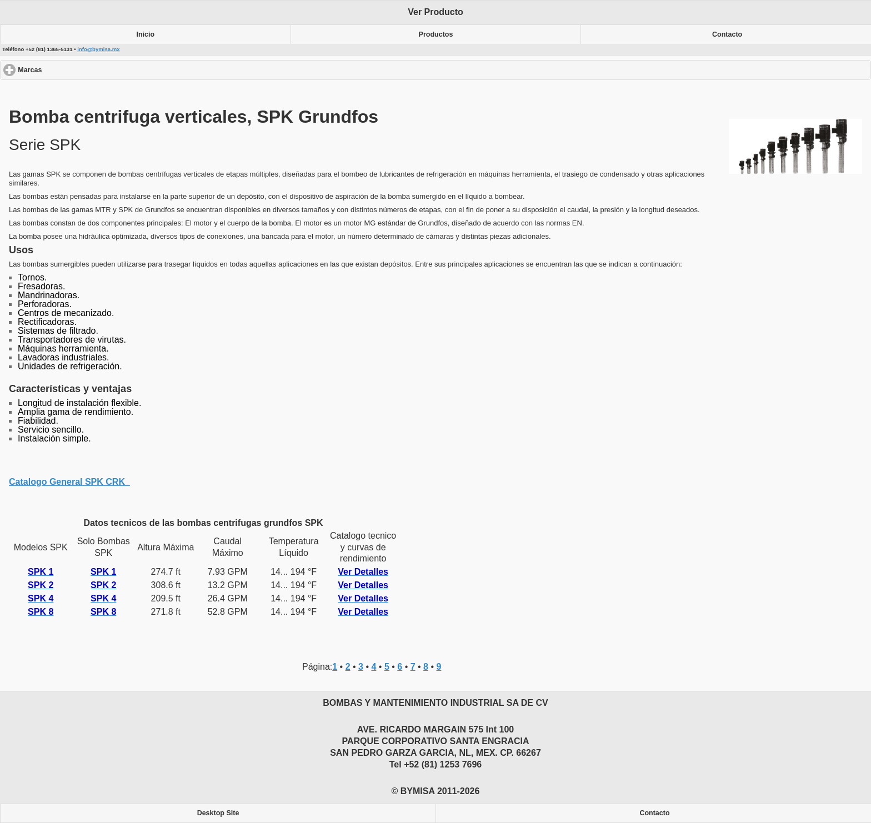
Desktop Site (218, 813)
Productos (436, 34)
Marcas (70, 70)
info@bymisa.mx (98, 49)
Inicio (146, 34)
